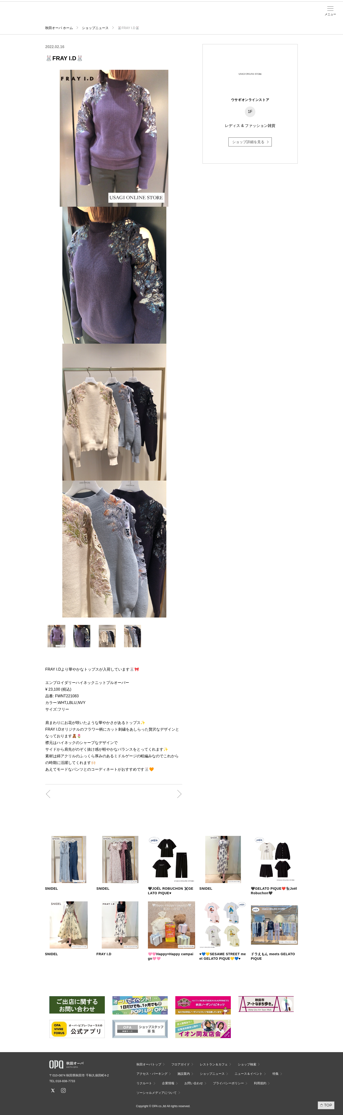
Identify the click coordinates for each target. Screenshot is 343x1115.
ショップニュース (95, 28)
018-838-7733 (65, 1081)
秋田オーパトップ (148, 1064)
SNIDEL (51, 888)
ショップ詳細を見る (248, 142)
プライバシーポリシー (228, 1083)
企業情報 (168, 1083)
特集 (275, 1073)
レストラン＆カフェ (214, 1064)
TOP (328, 1105)
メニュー (330, 14)
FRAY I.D (103, 954)
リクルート (144, 1083)
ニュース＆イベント (137, 16)
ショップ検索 (81, 14)
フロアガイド (62, 14)
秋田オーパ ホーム (59, 28)
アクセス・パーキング (99, 16)
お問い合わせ (193, 1083)
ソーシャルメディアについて (156, 1093)
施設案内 (118, 14)
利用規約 (260, 1083)
